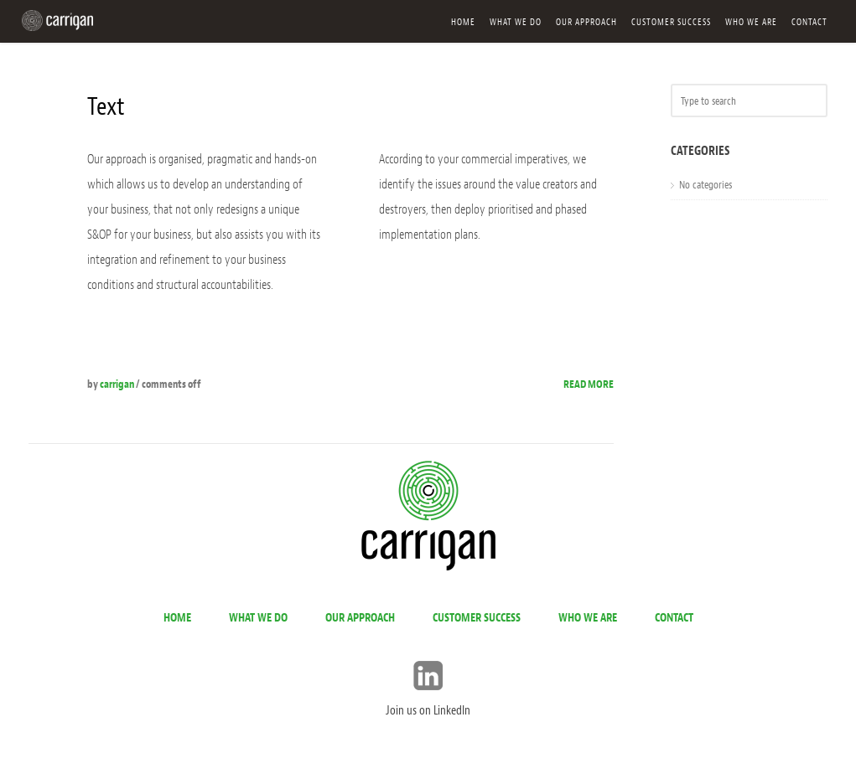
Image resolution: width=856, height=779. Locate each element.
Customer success (671, 22)
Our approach (586, 22)
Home (463, 22)
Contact (809, 22)
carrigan (117, 384)
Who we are (751, 22)
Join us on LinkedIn (428, 711)
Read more (588, 384)
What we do (516, 22)
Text (106, 106)
